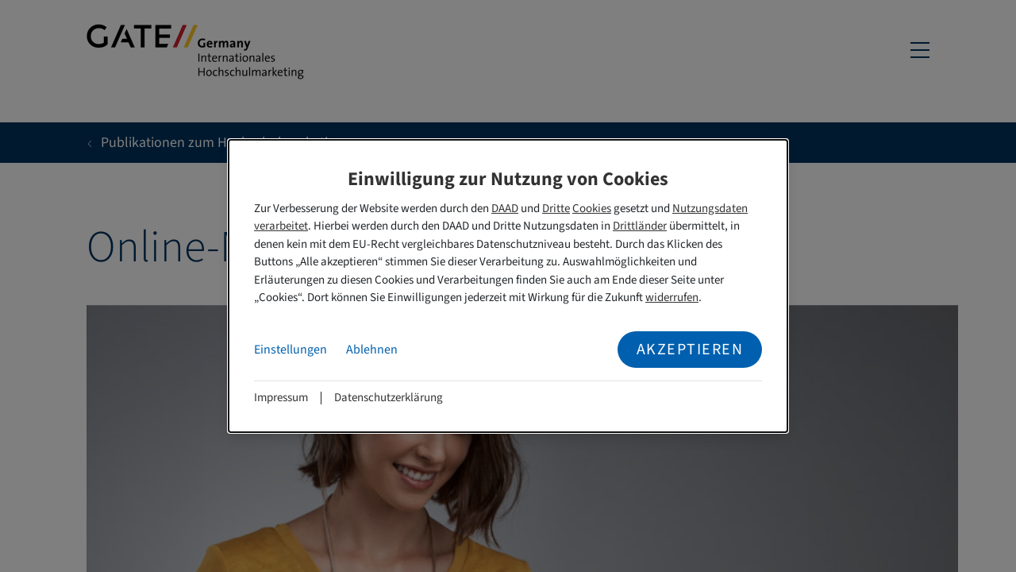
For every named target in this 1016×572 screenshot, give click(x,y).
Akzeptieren (690, 349)
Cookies (591, 208)
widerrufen (671, 297)
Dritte (556, 208)
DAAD (504, 208)
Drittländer (640, 226)
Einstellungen (290, 349)
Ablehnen (372, 349)
